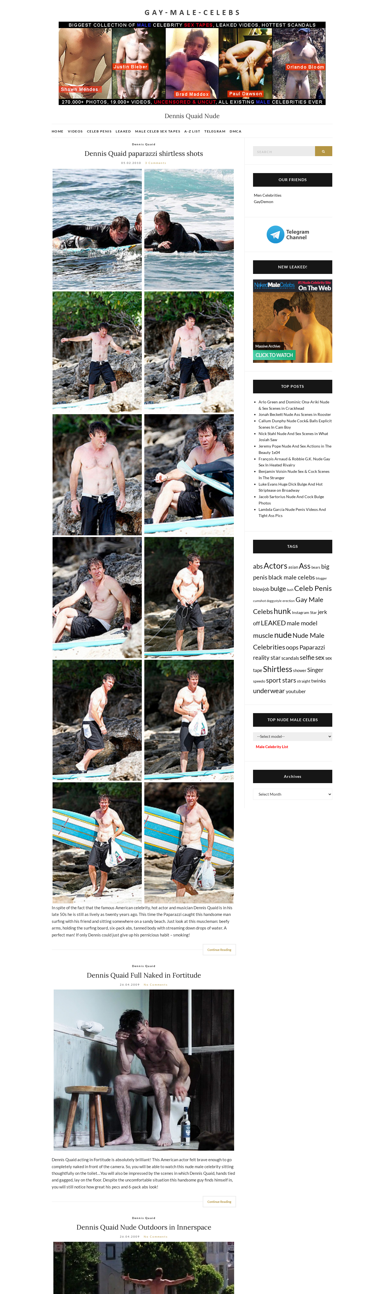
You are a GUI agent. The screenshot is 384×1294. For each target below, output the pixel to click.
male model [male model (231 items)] (302, 623)
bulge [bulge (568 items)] (278, 588)
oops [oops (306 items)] (292, 647)
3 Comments (155, 162)
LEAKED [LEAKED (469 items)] (273, 623)
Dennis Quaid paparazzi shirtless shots (144, 153)
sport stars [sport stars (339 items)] (281, 680)
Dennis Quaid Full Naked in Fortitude (144, 975)
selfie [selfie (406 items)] (307, 657)
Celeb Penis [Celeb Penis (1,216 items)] (313, 588)
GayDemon (263, 201)
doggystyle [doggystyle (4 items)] (274, 601)
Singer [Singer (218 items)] (315, 669)
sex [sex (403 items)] (319, 657)
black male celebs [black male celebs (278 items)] (291, 577)
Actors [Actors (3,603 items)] (276, 565)
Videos (75, 131)
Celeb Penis (99, 131)
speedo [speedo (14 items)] (259, 681)
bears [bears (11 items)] (315, 567)
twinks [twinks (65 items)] (318, 681)
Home (58, 131)
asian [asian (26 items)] (293, 566)
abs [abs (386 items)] (258, 566)
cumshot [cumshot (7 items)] (259, 601)
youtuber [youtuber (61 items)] (296, 691)
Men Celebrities (267, 195)
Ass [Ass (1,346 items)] (305, 565)
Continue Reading (219, 949)
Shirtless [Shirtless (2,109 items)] (277, 669)
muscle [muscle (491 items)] (263, 635)
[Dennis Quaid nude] (144, 1070)
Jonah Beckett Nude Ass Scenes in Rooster (295, 414)
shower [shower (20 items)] (299, 670)
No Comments (156, 984)
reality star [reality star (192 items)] (267, 657)
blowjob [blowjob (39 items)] (261, 589)
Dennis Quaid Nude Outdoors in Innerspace (143, 1227)
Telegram (215, 131)
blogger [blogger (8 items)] (321, 578)
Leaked (123, 131)
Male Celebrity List (272, 746)
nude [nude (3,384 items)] (283, 634)
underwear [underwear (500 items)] (269, 691)
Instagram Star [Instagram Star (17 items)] (304, 612)
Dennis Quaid (144, 144)
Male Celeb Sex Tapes (157, 131)
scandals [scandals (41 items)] (290, 658)
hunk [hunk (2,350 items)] (282, 611)
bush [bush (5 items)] (290, 589)
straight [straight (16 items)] (303, 681)
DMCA (236, 131)
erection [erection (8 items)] (289, 601)
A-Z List (192, 131)
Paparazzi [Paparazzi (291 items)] (312, 647)
